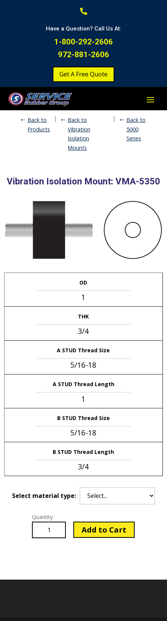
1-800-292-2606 (83, 41)
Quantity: (43, 517)
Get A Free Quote (83, 74)
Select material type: (44, 496)
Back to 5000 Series (136, 129)
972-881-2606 (83, 54)
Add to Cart (104, 530)
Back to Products (38, 124)
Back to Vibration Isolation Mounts (79, 133)
